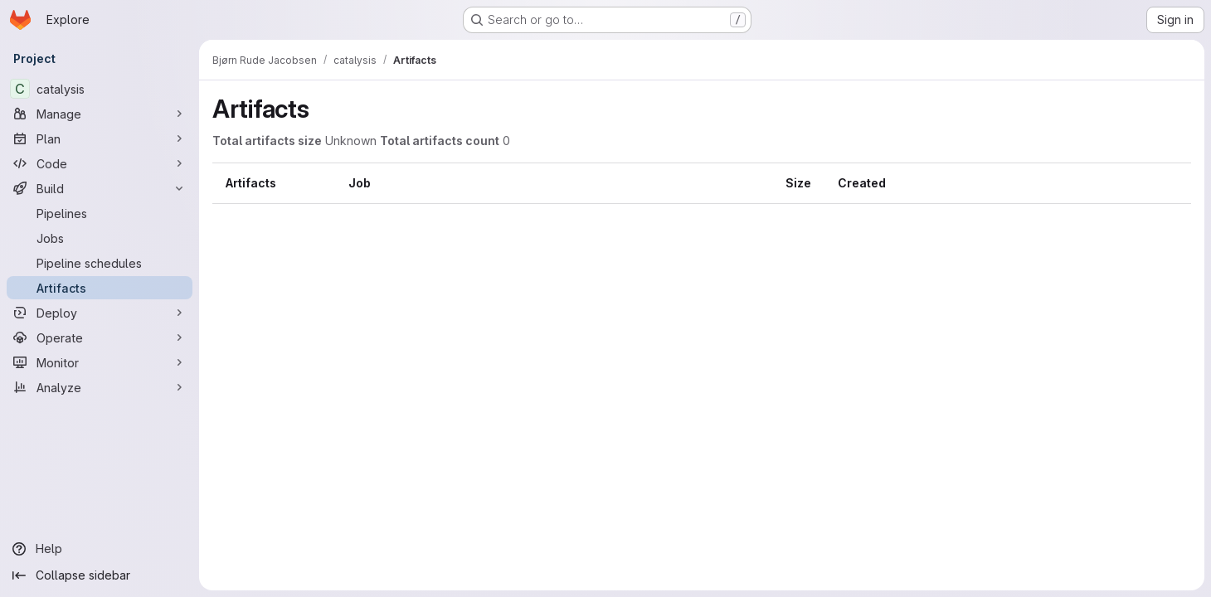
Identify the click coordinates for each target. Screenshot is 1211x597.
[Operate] (99, 337)
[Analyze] (99, 387)
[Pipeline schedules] (99, 262)
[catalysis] (99, 88)
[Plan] (99, 138)
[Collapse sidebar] (99, 575)
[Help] (99, 549)
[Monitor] (99, 362)
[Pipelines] (99, 213)
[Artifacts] (99, 287)
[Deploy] (99, 312)
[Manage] (99, 113)
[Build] (99, 188)
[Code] (99, 163)
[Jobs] (99, 238)
